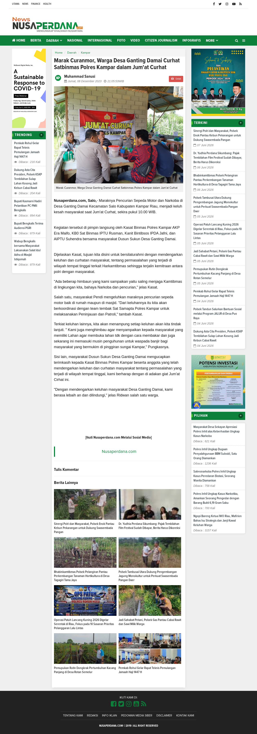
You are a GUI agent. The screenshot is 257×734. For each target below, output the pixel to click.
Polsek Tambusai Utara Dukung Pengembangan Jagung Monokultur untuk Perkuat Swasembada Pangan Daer (148, 576)
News (25, 4)
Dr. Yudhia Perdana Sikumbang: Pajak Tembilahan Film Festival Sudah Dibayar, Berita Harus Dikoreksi (217, 158)
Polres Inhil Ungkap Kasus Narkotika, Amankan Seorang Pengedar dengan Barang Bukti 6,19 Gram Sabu (216, 498)
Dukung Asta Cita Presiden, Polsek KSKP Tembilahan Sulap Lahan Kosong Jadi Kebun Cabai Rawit (28, 179)
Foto (121, 40)
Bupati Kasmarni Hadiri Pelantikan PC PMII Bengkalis (28, 206)
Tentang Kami (73, 715)
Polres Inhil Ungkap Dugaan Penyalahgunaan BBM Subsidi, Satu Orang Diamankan (215, 454)
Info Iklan (109, 715)
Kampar (85, 52)
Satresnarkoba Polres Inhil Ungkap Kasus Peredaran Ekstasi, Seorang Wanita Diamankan (214, 476)
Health (47, 4)
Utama (15, 4)
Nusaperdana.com (119, 451)
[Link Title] (113, 704)
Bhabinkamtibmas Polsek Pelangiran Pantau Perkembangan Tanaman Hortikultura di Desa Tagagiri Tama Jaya (81, 576)
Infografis (191, 40)
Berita (35, 40)
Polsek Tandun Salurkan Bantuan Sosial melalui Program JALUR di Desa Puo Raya (217, 314)
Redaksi (92, 715)
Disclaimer (164, 715)
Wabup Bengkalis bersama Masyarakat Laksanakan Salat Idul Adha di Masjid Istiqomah (27, 250)
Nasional (75, 40)
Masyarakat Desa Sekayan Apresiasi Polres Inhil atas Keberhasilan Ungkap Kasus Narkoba (216, 431)
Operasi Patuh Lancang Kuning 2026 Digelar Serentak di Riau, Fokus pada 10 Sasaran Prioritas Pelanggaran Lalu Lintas (84, 624)
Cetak (176, 78)
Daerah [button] (52, 41)
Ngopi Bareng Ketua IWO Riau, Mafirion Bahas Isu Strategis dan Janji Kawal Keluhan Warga (217, 520)
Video (135, 40)
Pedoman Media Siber (136, 715)
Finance (35, 4)
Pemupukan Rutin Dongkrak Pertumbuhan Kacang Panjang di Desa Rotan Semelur (216, 273)
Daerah (71, 52)
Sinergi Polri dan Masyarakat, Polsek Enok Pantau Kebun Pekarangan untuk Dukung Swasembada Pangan (84, 528)
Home (18, 40)
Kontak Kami (185, 715)
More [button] (210, 41)
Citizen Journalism (161, 40)
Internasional (100, 40)
